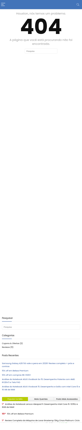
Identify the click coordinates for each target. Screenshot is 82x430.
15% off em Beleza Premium (15, 370)
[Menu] (3, 4)
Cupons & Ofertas (10, 343)
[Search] (78, 4)
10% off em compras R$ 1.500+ (16, 375)
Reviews (6, 347)
